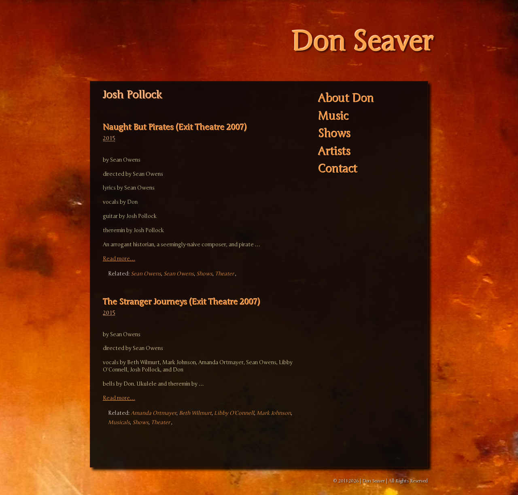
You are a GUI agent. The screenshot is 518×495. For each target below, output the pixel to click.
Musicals (119, 422)
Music (333, 116)
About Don (346, 99)
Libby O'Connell (234, 413)
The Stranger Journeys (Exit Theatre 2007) (181, 302)
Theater (224, 274)
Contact (337, 169)
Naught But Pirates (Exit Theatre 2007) (174, 127)
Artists (334, 151)
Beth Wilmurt (195, 413)
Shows (204, 274)
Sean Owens (146, 274)
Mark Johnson (274, 413)
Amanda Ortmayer (153, 413)
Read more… (119, 259)
